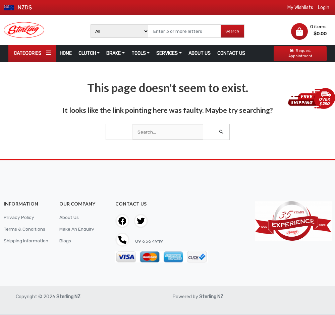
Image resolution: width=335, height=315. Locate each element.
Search (232, 31)
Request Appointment (300, 54)
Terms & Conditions (25, 229)
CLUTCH (87, 53)
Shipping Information (26, 241)
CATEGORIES (32, 53)
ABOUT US (199, 53)
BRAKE (113, 53)
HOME (66, 53)
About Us (69, 217)
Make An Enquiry (76, 229)
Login (323, 7)
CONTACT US (231, 53)
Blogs (65, 241)
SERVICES (167, 53)
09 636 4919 (148, 241)
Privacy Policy (19, 217)
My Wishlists (300, 7)
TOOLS (138, 53)
